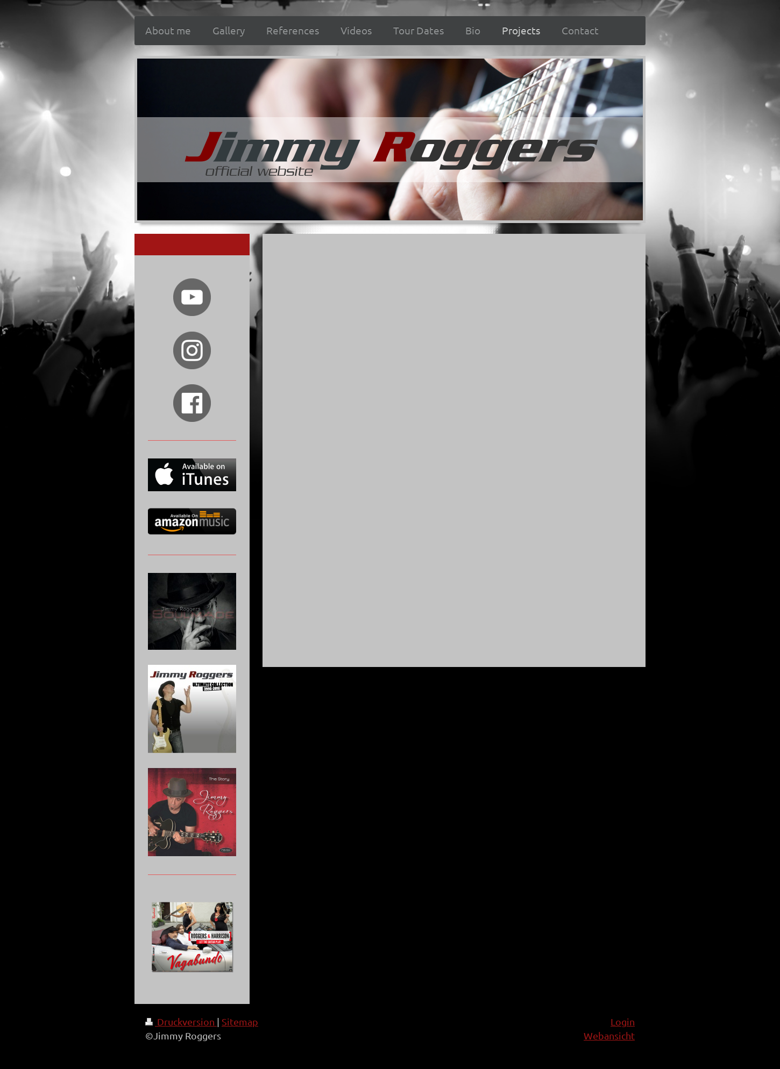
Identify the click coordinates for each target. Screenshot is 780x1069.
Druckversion (181, 1021)
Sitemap (240, 1021)
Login (623, 1021)
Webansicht (609, 1035)
